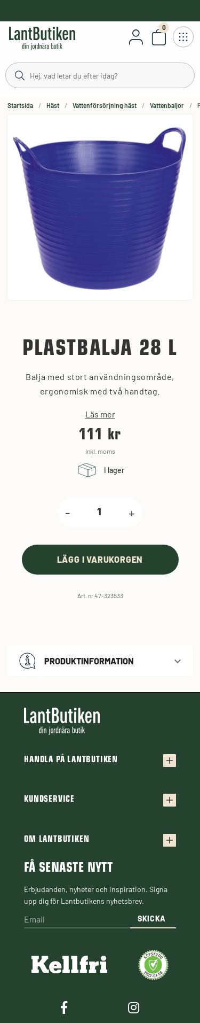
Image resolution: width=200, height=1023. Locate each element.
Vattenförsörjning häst (105, 105)
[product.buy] (100, 559)
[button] (100, 661)
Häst (52, 105)
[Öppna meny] (183, 37)
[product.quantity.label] (99, 512)
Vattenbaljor (167, 105)
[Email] (77, 920)
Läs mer (100, 414)
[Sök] (100, 75)
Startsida (20, 105)
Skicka (152, 918)
